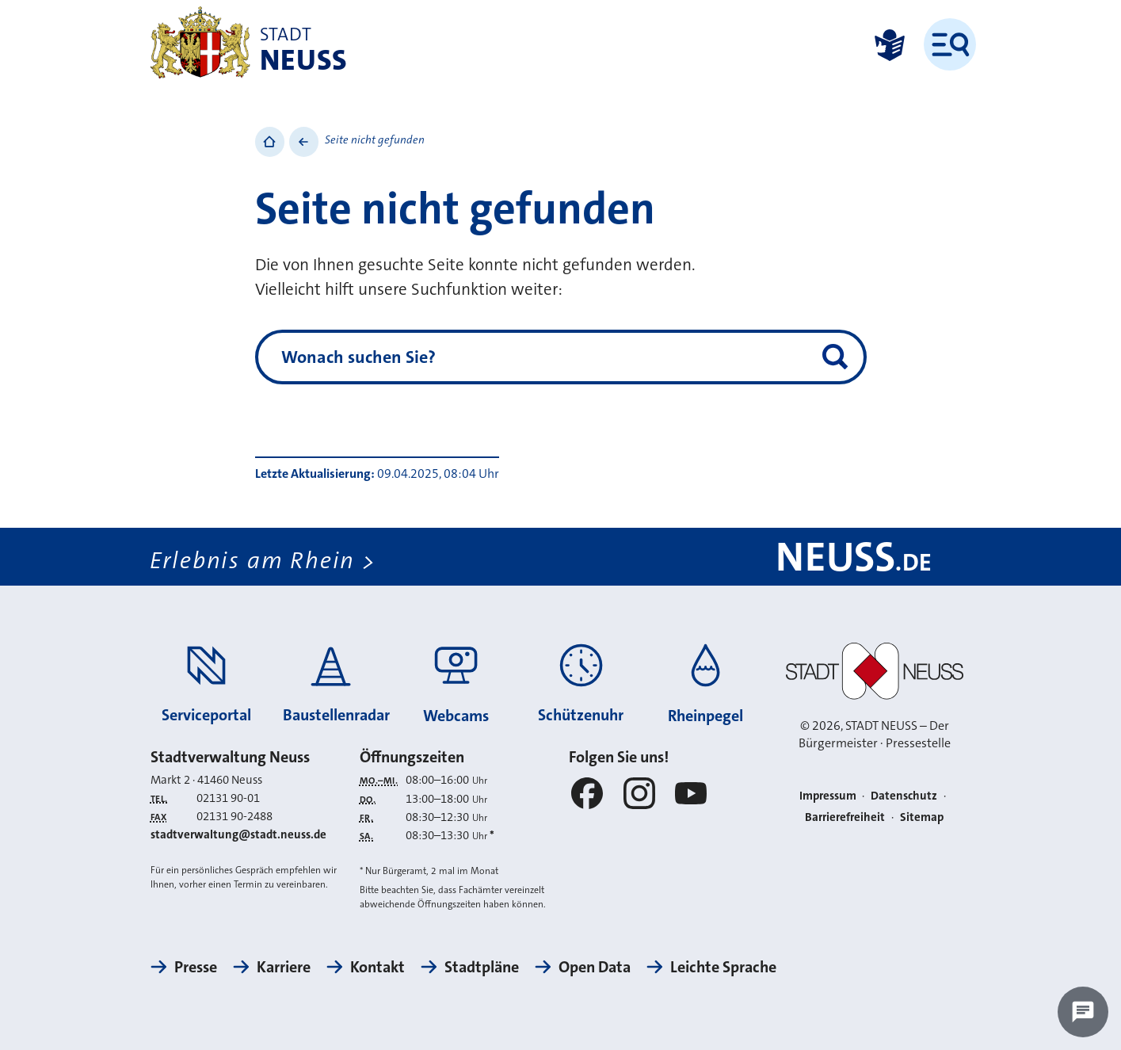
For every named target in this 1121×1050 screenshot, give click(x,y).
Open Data (595, 966)
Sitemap (922, 817)
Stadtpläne (481, 966)
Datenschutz (904, 796)
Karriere (284, 966)
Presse (195, 966)
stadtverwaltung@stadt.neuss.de (238, 834)
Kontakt (377, 966)
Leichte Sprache (723, 966)
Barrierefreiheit (845, 817)
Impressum (827, 796)
